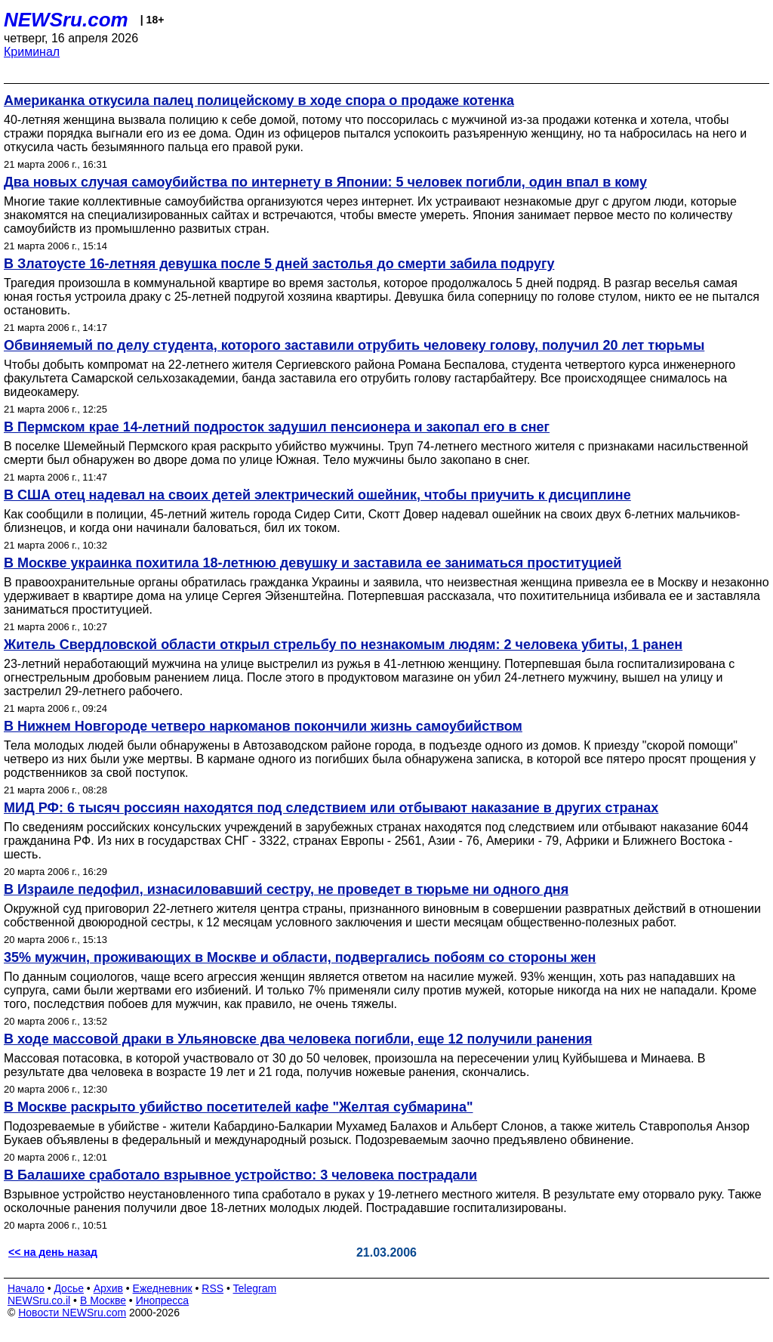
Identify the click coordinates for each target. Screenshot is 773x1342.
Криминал (32, 51)
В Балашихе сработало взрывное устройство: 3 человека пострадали (240, 1175)
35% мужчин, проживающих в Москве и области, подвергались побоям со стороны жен (300, 957)
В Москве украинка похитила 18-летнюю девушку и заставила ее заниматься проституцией (312, 563)
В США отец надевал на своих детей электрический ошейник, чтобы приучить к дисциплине (317, 494)
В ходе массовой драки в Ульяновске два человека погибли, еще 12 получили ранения (298, 1039)
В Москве (103, 1300)
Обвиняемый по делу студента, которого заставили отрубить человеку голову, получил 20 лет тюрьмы (354, 345)
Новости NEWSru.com (72, 1312)
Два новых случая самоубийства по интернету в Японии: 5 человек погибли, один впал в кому (325, 182)
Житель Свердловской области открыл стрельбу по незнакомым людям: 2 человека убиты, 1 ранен (343, 644)
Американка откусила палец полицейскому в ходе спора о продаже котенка (259, 100)
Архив (108, 1288)
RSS (212, 1288)
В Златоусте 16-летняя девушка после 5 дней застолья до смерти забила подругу (279, 263)
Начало (26, 1288)
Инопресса (162, 1300)
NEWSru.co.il (39, 1300)
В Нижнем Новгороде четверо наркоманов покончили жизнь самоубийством (263, 726)
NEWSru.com (66, 19)
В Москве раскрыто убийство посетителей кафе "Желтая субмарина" (238, 1107)
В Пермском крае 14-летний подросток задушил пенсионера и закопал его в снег (277, 426)
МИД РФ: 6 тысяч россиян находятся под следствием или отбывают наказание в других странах (331, 807)
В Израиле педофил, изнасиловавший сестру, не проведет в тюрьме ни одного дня (286, 889)
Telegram (255, 1288)
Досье (69, 1288)
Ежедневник (162, 1288)
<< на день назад (52, 1252)
